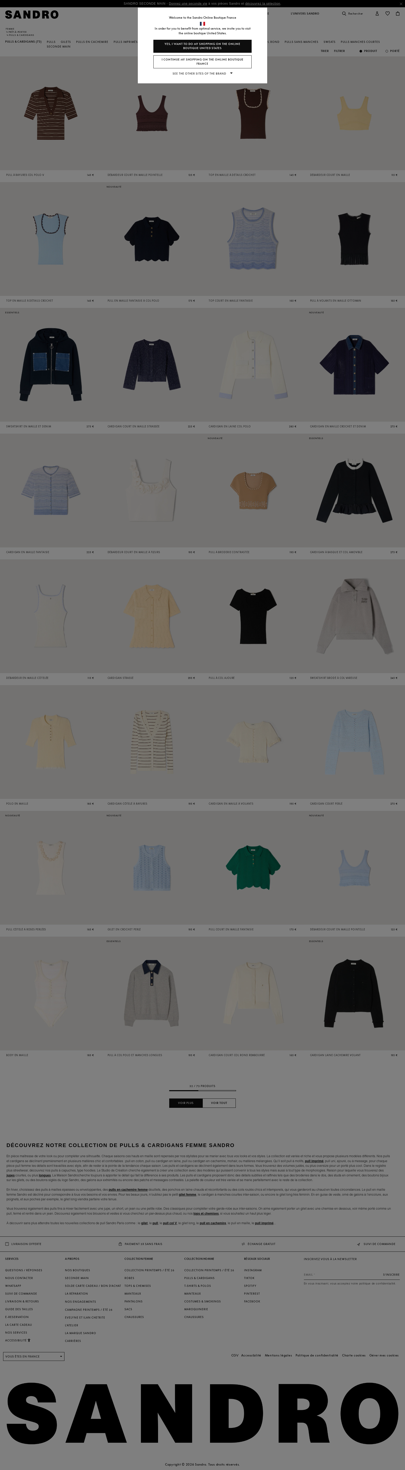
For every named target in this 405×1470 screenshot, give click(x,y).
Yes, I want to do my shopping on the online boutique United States (202, 46)
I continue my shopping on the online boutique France (203, 61)
